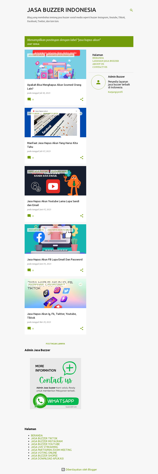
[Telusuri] (131, 10)
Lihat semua (33, 44)
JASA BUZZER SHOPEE (44, 455)
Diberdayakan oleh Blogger (79, 469)
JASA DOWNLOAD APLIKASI (47, 458)
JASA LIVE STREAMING (44, 447)
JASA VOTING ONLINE (44, 452)
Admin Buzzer (116, 76)
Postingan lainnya (55, 344)
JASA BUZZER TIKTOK (44, 438)
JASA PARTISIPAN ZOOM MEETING (51, 449)
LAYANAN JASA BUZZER (105, 61)
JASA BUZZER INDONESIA (61, 9)
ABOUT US (98, 64)
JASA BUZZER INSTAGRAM (47, 441)
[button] (82, 99)
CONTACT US (99, 67)
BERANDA (37, 435)
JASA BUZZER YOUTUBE (45, 444)
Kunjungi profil (115, 92)
